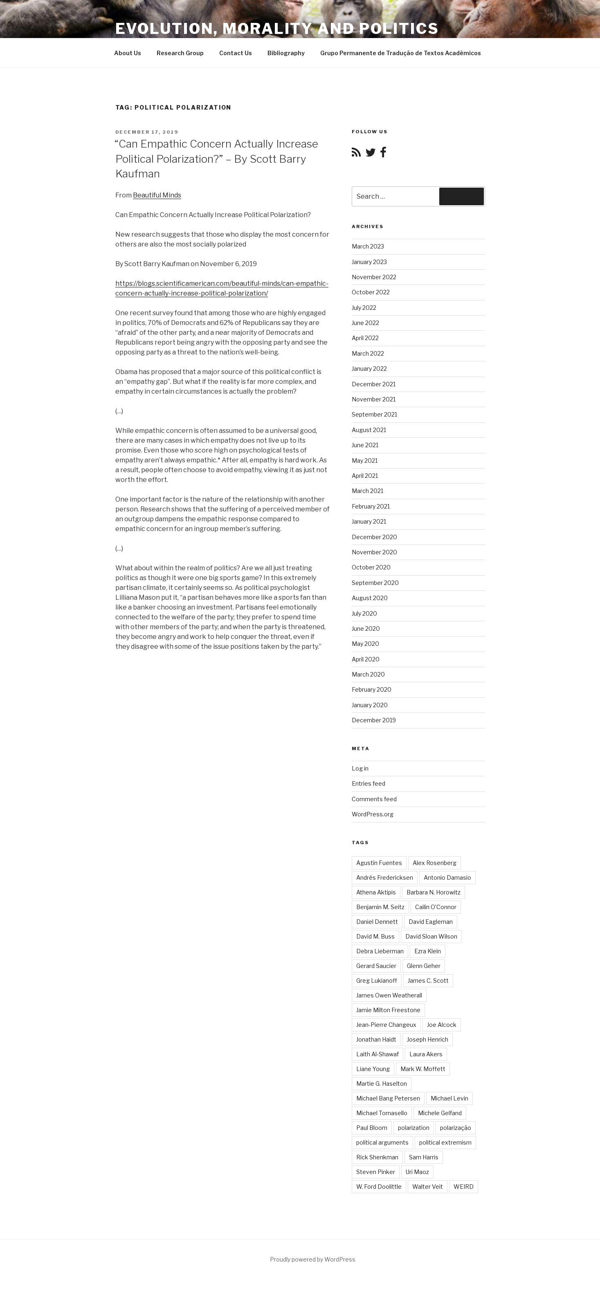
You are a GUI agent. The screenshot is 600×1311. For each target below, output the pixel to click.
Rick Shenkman (377, 1157)
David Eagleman (431, 921)
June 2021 (365, 444)
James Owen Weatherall (389, 995)
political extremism (445, 1142)
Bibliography (286, 52)
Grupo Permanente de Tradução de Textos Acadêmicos (400, 52)
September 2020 (375, 582)
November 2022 (374, 276)
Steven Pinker (375, 1171)
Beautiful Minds (157, 195)
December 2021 (374, 384)
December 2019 (374, 720)
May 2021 (365, 460)
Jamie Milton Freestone (388, 1009)
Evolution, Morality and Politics (277, 29)
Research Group (180, 52)
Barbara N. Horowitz (434, 892)
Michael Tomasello (381, 1112)
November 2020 (374, 552)
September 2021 (374, 414)
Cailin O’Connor (435, 906)
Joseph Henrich (427, 1039)
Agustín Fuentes (379, 862)
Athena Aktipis (376, 892)
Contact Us (235, 52)
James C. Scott (428, 980)
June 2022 (365, 322)
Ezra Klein (427, 951)
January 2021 (369, 521)
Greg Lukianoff (376, 980)
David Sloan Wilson (431, 936)
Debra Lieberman (380, 951)
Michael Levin (449, 1098)
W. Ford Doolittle (379, 1186)
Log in (360, 768)
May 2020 (365, 643)
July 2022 (364, 307)
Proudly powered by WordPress (312, 1259)
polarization (413, 1127)
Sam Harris (423, 1157)
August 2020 (370, 597)
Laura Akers (426, 1054)
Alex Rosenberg (434, 862)
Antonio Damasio (447, 877)
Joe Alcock (441, 1024)
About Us (127, 52)
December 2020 (374, 536)
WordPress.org (372, 814)
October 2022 (371, 292)
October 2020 (371, 567)
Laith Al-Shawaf (377, 1054)
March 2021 (367, 490)
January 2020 (370, 704)
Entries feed (368, 783)
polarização (455, 1127)
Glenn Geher (423, 965)
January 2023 (369, 261)
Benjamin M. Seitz (380, 906)
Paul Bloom (371, 1127)
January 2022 (369, 368)
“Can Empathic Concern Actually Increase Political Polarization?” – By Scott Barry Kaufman (216, 158)
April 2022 (365, 337)
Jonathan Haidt (376, 1039)
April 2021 (365, 475)
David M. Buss (375, 936)
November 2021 (374, 399)
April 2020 (366, 659)
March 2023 (368, 246)
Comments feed (374, 799)
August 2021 (369, 429)
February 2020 (371, 689)
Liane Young (373, 1068)
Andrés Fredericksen (384, 877)
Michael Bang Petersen (388, 1098)
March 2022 (368, 353)
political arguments (382, 1142)
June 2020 (366, 628)
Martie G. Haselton (381, 1083)
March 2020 (368, 674)
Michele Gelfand (440, 1112)
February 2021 (371, 506)
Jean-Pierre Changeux (386, 1024)
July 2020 (364, 613)
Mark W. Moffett (422, 1068)
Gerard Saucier (376, 965)
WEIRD (464, 1186)
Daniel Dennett (377, 921)
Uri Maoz (417, 1171)
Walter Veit (427, 1186)
